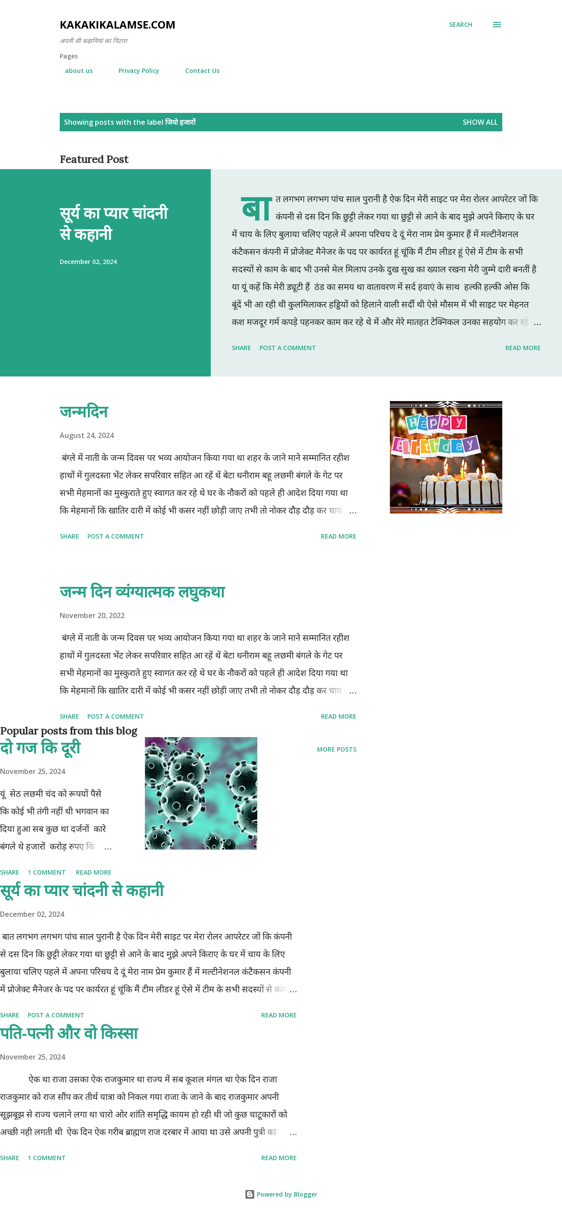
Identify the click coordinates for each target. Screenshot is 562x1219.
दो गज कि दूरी (40, 747)
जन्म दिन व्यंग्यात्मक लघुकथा (142, 591)
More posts (337, 749)
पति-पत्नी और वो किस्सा (68, 1033)
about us (73, 70)
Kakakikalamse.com (118, 24)
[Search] (460, 24)
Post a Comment (287, 348)
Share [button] (241, 348)
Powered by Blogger (281, 1194)
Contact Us (197, 70)
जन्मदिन (84, 411)
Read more (523, 348)
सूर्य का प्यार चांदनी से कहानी (113, 223)
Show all (480, 122)
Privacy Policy (133, 70)
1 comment (47, 872)
